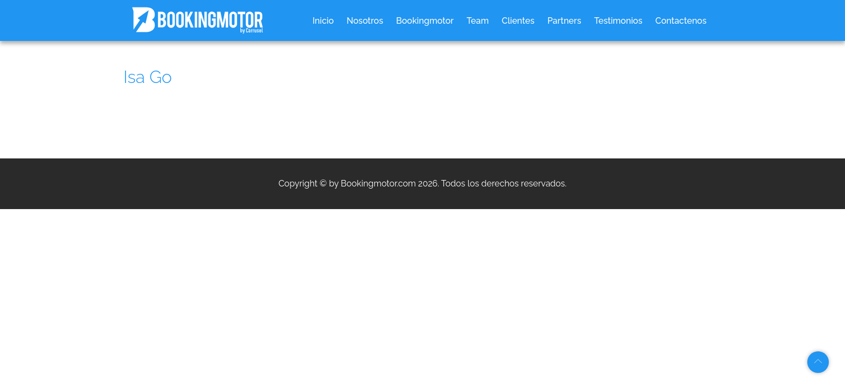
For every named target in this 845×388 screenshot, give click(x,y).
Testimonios (618, 21)
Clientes (518, 21)
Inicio (323, 21)
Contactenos (681, 21)
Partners (564, 21)
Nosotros (365, 21)
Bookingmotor (425, 21)
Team (478, 21)
